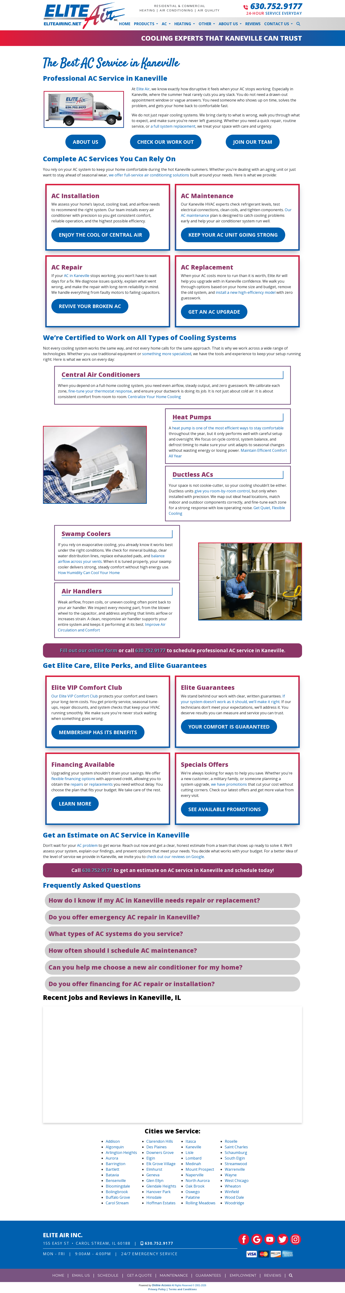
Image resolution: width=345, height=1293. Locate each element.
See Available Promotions (226, 810)
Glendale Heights (161, 1188)
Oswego (193, 1193)
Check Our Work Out (166, 142)
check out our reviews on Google (175, 858)
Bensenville (116, 1182)
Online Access (161, 1287)
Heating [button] (183, 23)
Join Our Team (254, 142)
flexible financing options (73, 779)
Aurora (112, 1160)
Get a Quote (137, 1277)
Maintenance (173, 1277)
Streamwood (236, 1165)
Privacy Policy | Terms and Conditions (172, 1291)
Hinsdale (154, 1199)
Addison (113, 1143)
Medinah (193, 1165)
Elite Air (143, 88)
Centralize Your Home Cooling (154, 397)
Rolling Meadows (200, 1204)
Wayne (231, 1176)
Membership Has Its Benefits (100, 733)
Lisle (190, 1154)
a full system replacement (173, 126)
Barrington (115, 1165)
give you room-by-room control (222, 491)
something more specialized (166, 354)
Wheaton (233, 1188)
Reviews (253, 23)
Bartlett (112, 1171)
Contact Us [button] (277, 23)
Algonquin (115, 1148)
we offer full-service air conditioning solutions (149, 175)
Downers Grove (160, 1154)
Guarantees (209, 1277)
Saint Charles (236, 1148)
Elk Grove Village (161, 1165)
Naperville (195, 1176)
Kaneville (193, 1148)
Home (124, 23)
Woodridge (234, 1204)
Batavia (112, 1176)
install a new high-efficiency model (245, 293)
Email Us (77, 1277)
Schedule (104, 1277)
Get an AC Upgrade (215, 312)
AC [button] (165, 23)
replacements (101, 785)
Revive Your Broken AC (92, 307)
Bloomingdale (118, 1188)
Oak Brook (195, 1188)
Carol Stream (117, 1204)
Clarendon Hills (159, 1143)
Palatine (193, 1199)
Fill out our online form (88, 651)
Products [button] (144, 23)
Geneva (152, 1176)
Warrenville (235, 1171)
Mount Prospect (200, 1171)
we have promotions (229, 785)
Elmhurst (154, 1171)
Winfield (232, 1193)
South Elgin (235, 1160)
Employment (246, 1277)
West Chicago (237, 1182)
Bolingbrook (117, 1193)
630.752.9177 (276, 5)
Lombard (193, 1160)
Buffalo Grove (118, 1199)
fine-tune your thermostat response (100, 392)
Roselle (231, 1143)
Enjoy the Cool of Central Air (103, 235)
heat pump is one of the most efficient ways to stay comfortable (228, 428)
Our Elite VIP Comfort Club (74, 697)
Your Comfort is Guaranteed (231, 727)
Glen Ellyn (154, 1182)
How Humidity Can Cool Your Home (89, 573)
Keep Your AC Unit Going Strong (235, 235)
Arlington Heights (121, 1154)
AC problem (87, 847)
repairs (76, 785)
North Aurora (198, 1182)
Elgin (150, 1160)
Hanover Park (158, 1193)
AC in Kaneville (76, 276)
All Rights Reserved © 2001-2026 (189, 1287)
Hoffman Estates (161, 1204)
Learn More (76, 805)
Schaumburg (236, 1154)
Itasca (191, 1143)
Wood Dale (234, 1199)
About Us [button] (229, 23)
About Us (84, 142)
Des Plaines (156, 1148)
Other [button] (205, 23)
